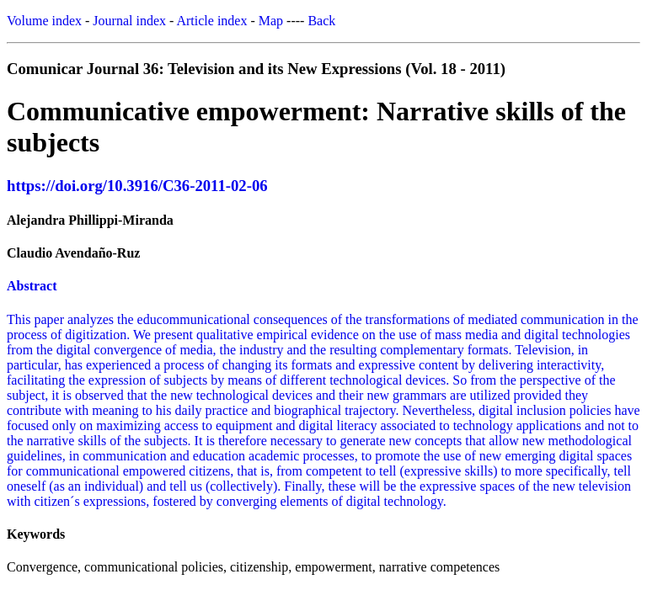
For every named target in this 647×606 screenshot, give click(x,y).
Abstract (32, 286)
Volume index (44, 20)
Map (271, 20)
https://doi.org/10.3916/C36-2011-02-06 (137, 185)
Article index (211, 20)
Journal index (129, 20)
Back (321, 20)
